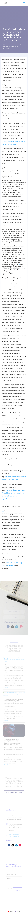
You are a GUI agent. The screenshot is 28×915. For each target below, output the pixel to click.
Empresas (8, 44)
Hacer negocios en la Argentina (17, 44)
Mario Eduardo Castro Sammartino (12, 43)
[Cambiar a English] (17, 911)
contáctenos (11, 566)
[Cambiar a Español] (10, 911)
